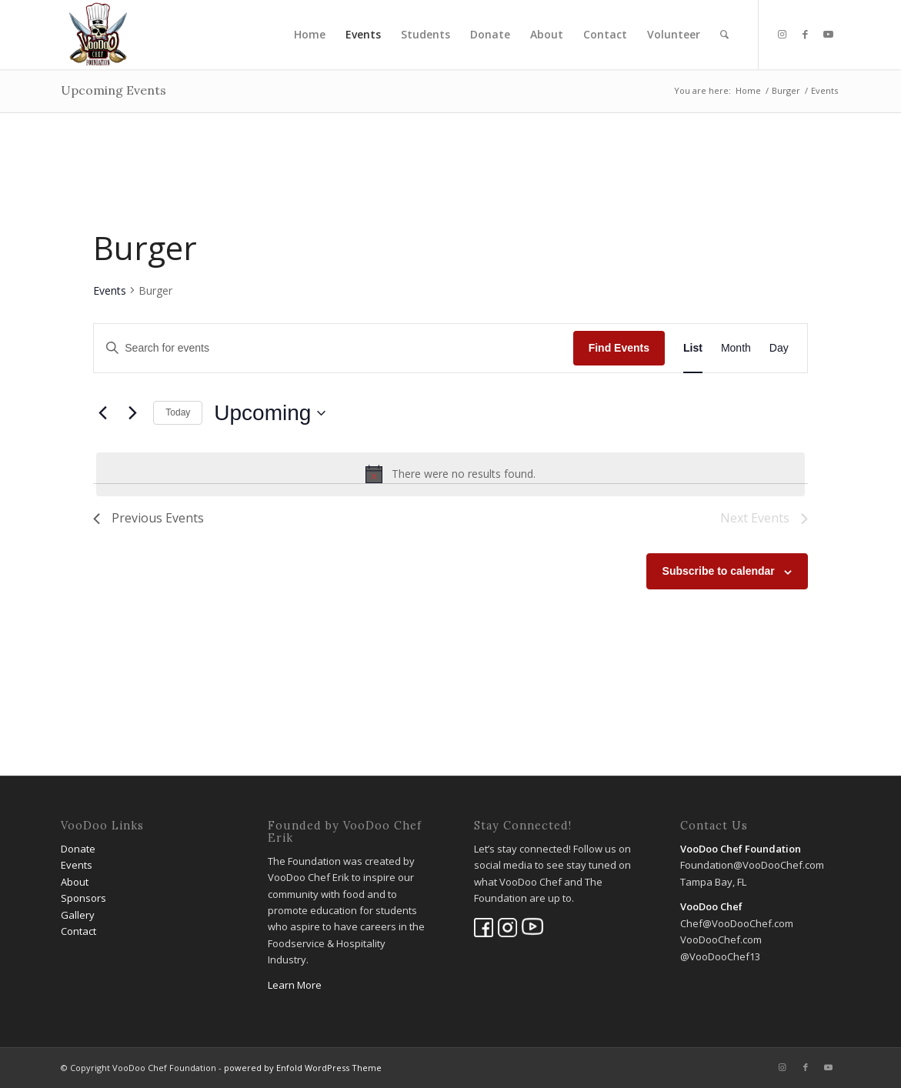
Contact (78, 931)
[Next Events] (132, 413)
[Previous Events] (102, 413)
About (74, 882)
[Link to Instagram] (782, 33)
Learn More (295, 985)
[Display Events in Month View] (736, 348)
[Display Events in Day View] (779, 348)
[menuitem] (309, 34)
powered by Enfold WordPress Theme (303, 1067)
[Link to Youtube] (828, 33)
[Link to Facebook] (805, 33)
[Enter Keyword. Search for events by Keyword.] (333, 348)
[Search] (724, 34)
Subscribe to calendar (718, 571)
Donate (78, 849)
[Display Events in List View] (692, 348)
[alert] (450, 474)
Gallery (78, 915)
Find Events (619, 348)
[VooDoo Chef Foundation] (98, 34)
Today (177, 412)
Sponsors (83, 898)
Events (109, 290)
